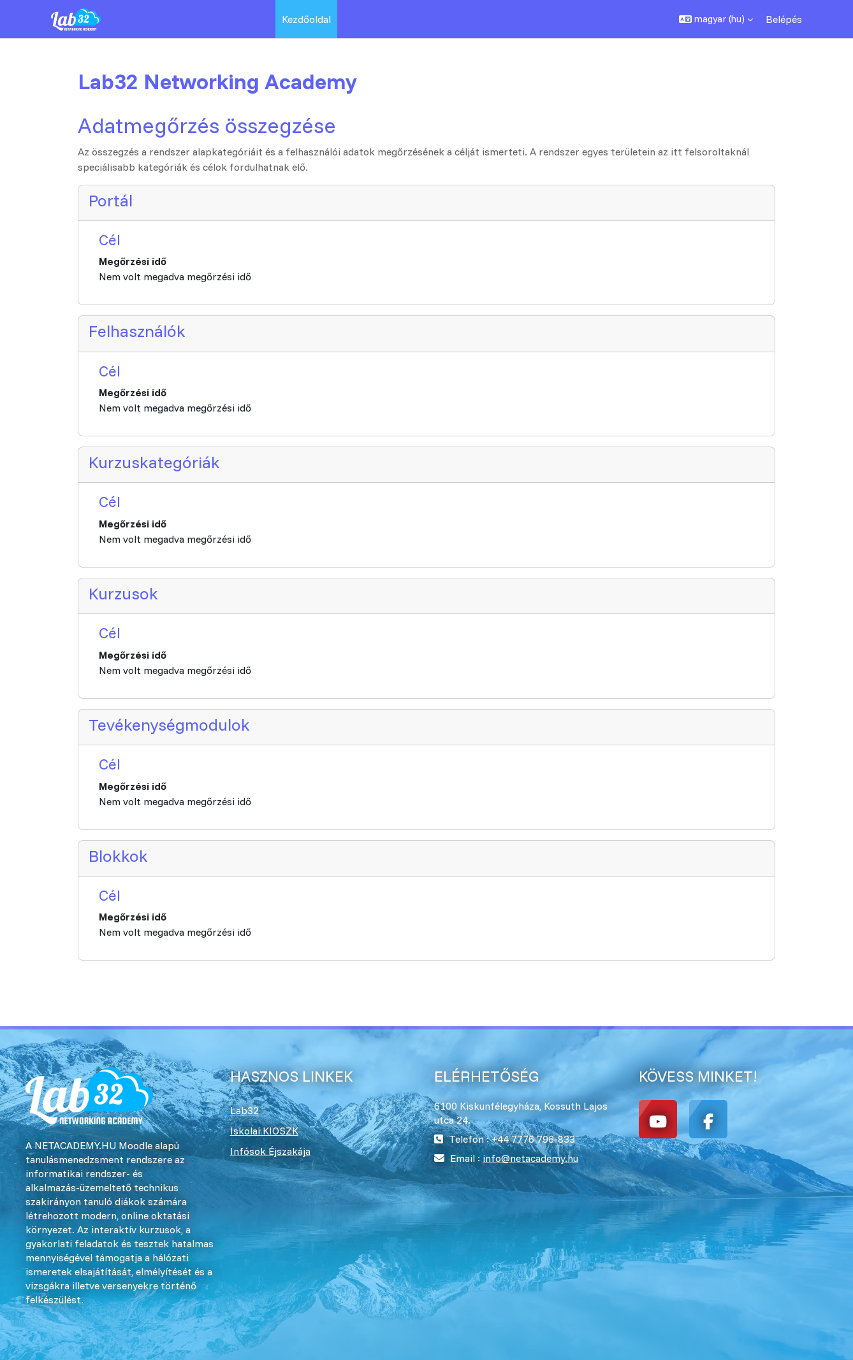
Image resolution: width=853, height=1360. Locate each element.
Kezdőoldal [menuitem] (306, 19)
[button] (716, 19)
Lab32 (244, 1110)
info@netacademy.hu (530, 1158)
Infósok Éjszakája (270, 1151)
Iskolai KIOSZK (264, 1130)
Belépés (784, 19)
